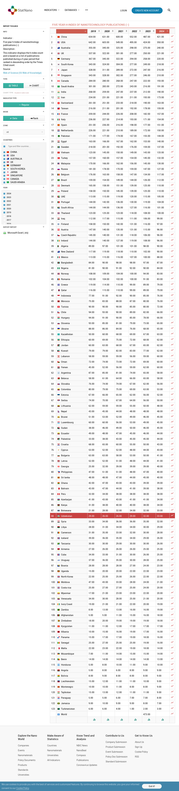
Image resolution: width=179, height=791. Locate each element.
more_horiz (86, 10)
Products (22, 764)
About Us (139, 741)
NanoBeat (81, 750)
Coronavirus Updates (87, 764)
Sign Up (138, 746)
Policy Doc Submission (117, 756)
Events (21, 750)
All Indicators (53, 760)
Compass (81, 755)
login (123, 10)
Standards (23, 769)
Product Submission (115, 746)
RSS (137, 756)
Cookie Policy (22, 788)
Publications (83, 760)
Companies (23, 745)
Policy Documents (26, 760)
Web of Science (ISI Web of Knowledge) (22, 72)
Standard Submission (116, 761)
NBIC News (82, 745)
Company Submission (116, 741)
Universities (23, 774)
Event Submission (114, 751)
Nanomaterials (25, 755)
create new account (147, 10)
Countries (52, 745)
